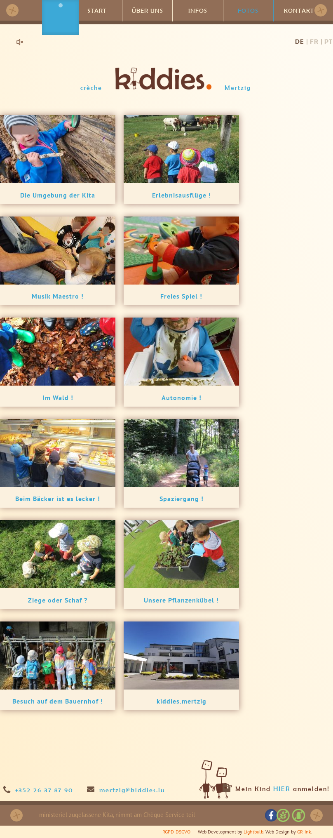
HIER (282, 788)
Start (97, 10)
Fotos (248, 10)
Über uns (147, 10)
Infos (198, 10)
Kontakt (299, 10)
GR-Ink (304, 832)
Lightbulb (253, 832)
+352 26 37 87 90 (44, 789)
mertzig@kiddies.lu (132, 789)
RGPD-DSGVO (176, 832)
